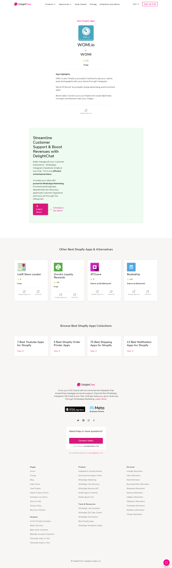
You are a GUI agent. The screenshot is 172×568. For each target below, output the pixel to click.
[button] (50, 4)
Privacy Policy (36, 506)
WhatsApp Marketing (87, 480)
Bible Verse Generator (39, 530)
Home (32, 471)
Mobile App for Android (87, 493)
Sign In (136, 4)
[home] (22, 4)
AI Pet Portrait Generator (40, 521)
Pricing (93, 4)
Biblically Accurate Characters (42, 534)
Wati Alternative (133, 480)
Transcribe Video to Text (40, 538)
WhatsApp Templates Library (90, 525)
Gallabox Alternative (135, 497)
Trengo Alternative (134, 514)
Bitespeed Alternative (136, 488)
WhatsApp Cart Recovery (89, 484)
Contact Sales (86, 441)
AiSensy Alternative (135, 493)
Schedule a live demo (58, 209)
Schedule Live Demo (110, 4)
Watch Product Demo (39, 493)
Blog (32, 480)
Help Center (81, 4)
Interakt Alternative (135, 471)
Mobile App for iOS (86, 497)
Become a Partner (38, 510)
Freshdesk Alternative (136, 506)
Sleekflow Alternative (135, 510)
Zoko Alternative (133, 475)
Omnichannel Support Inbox (90, 475)
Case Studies (35, 488)
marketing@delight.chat (94, 453)
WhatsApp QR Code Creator (90, 513)
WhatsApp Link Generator (89, 508)
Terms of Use (35, 501)
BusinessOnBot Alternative (138, 484)
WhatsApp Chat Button (88, 517)
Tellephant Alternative (136, 501)
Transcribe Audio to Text (40, 543)
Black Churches (36, 525)
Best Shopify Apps (86, 21)
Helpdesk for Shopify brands (90, 471)
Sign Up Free (150, 4)
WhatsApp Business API (88, 488)
